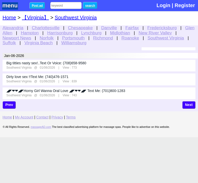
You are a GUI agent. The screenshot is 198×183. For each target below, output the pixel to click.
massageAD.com (41, 126)
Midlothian (120, 32)
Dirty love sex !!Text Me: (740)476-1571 (37, 77)
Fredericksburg (162, 27)
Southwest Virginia (166, 37)
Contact (42, 117)
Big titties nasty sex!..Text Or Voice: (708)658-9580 (46, 63)
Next (189, 105)
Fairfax (132, 27)
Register (185, 5)
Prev (9, 105)
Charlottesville (45, 27)
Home (9, 17)
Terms (70, 117)
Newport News (17, 37)
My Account (24, 117)
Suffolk (9, 42)
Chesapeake (80, 27)
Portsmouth (73, 37)
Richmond (103, 37)
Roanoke (130, 37)
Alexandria (13, 27)
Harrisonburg (60, 32)
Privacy (57, 117)
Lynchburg (91, 32)
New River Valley (155, 32)
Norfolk (47, 37)
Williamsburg (73, 42)
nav (13, 6)
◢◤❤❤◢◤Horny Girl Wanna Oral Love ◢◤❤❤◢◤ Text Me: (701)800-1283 (65, 91)
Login (163, 5)
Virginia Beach (38, 42)
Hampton (30, 32)
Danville (109, 27)
